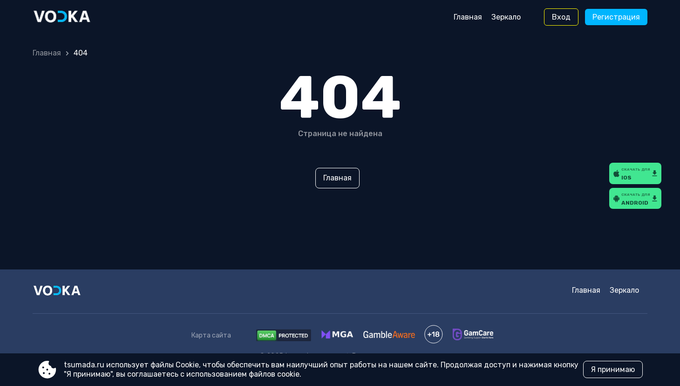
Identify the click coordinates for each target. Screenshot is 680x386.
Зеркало (506, 17)
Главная (468, 17)
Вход (561, 17)
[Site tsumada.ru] (71, 17)
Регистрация (616, 17)
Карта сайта (211, 335)
